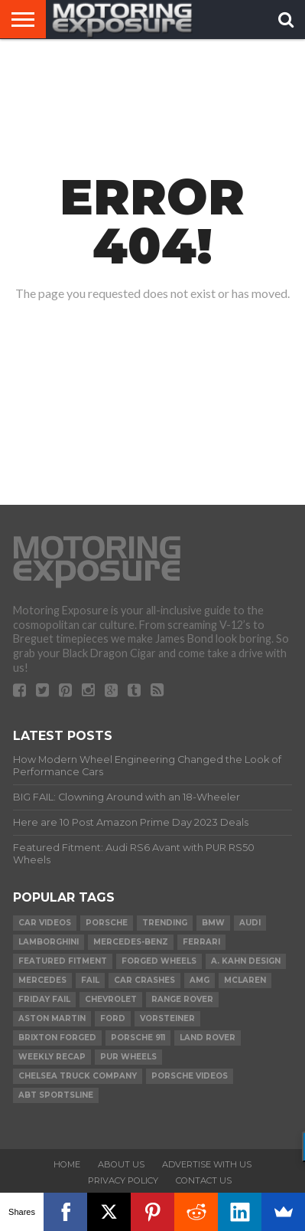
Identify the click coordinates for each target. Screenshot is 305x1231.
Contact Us (204, 1180)
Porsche (107, 923)
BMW (213, 923)
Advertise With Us (206, 1164)
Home (67, 1164)
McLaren (245, 980)
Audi (250, 923)
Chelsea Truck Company (77, 1076)
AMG (199, 980)
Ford (112, 1018)
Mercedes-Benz (130, 942)
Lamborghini (48, 942)
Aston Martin (52, 1018)
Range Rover (182, 999)
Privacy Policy (123, 1180)
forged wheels (159, 961)
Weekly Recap (52, 1057)
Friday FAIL (44, 999)
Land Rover (207, 1038)
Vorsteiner (167, 1018)
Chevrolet (111, 999)
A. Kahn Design (246, 961)
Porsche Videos (189, 1076)
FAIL (90, 980)
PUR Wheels (128, 1057)
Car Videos (44, 923)
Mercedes (42, 980)
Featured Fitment (62, 961)
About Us (121, 1164)
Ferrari (201, 942)
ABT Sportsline (55, 1095)
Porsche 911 (138, 1038)
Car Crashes (144, 980)
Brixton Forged (57, 1038)
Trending (164, 923)
